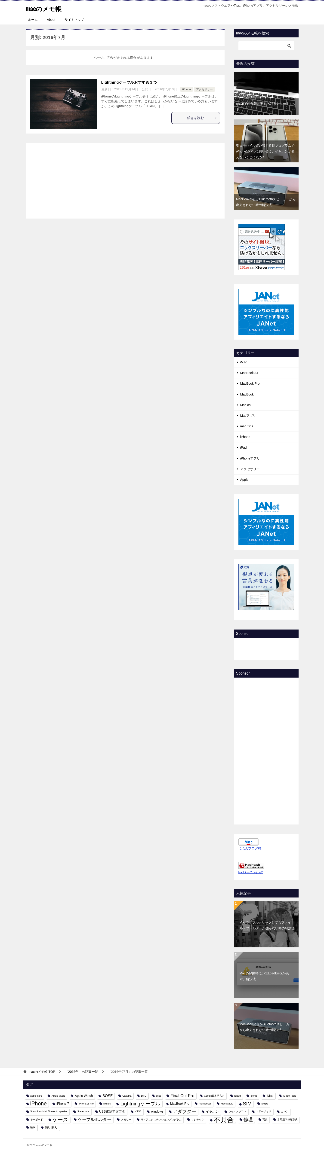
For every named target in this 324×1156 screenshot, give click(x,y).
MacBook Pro (250, 383)
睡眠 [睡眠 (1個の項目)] (32, 1127)
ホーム (33, 19)
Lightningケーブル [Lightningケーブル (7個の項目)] (140, 1103)
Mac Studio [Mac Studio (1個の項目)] (227, 1103)
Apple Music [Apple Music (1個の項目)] (58, 1095)
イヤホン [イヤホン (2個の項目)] (212, 1111)
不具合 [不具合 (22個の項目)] (224, 1119)
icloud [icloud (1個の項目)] (237, 1095)
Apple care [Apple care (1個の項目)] (36, 1095)
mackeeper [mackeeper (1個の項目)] (205, 1103)
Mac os (245, 405)
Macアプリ (248, 415)
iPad (243, 447)
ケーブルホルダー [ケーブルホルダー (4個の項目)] (94, 1119)
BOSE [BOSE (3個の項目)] (107, 1096)
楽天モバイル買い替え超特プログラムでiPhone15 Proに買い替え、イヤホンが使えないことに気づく (265, 151)
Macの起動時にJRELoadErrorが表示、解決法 (264, 976)
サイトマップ (74, 19)
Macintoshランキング (250, 872)
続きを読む (202, 118)
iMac (243, 362)
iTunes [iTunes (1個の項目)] (107, 1103)
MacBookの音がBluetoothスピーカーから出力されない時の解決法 (266, 1027)
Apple (244, 479)
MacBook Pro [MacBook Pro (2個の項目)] (179, 1103)
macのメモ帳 (46, 8)
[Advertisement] (125, 179)
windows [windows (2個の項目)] (157, 1111)
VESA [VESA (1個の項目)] (138, 1111)
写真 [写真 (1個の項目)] (265, 1119)
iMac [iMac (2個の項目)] (270, 1096)
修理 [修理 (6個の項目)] (248, 1119)
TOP (41, 1072)
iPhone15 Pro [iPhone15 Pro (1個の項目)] (86, 1103)
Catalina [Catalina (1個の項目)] (126, 1095)
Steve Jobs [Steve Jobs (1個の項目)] (83, 1111)
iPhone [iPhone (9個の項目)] (38, 1104)
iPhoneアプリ (250, 458)
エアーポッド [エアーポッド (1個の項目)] (263, 1111)
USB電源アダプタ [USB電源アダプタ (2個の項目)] (112, 1111)
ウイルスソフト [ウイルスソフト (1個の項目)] (237, 1111)
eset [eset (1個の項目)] (158, 1095)
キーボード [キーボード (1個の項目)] (36, 1119)
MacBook (247, 394)
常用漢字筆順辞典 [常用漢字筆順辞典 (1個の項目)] (287, 1119)
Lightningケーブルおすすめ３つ (129, 82)
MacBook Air (249, 373)
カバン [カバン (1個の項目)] (285, 1111)
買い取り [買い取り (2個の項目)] (51, 1127)
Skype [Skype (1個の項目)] (264, 1103)
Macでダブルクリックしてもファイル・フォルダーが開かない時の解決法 (267, 925)
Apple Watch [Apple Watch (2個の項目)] (84, 1096)
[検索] (266, 45)
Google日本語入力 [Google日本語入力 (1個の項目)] (214, 1095)
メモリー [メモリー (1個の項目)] (126, 1119)
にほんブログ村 (249, 848)
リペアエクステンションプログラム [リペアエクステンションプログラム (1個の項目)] (161, 1119)
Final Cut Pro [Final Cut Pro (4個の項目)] (182, 1095)
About (51, 19)
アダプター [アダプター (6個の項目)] (184, 1111)
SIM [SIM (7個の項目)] (247, 1103)
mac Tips (246, 426)
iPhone (186, 89)
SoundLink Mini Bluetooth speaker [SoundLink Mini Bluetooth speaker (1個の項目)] (49, 1111)
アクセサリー (204, 89)
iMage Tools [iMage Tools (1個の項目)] (289, 1095)
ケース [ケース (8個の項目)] (60, 1120)
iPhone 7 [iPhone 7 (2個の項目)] (62, 1103)
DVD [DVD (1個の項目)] (143, 1095)
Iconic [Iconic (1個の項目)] (253, 1095)
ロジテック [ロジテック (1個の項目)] (197, 1119)
